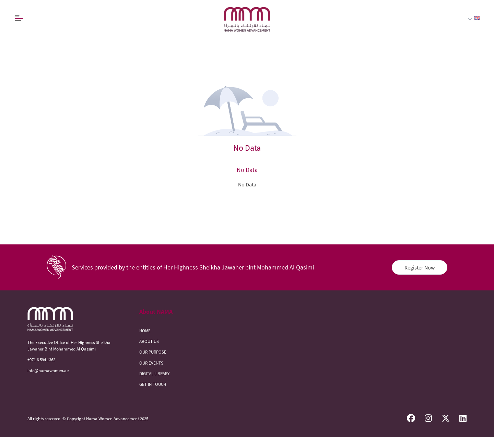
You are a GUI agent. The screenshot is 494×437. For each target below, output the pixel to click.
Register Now (419, 267)
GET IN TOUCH (152, 384)
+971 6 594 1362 (41, 359)
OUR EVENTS (151, 363)
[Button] (19, 18)
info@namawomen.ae (48, 370)
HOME (145, 330)
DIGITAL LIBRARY (154, 373)
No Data (247, 184)
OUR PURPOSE (152, 352)
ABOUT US (149, 341)
